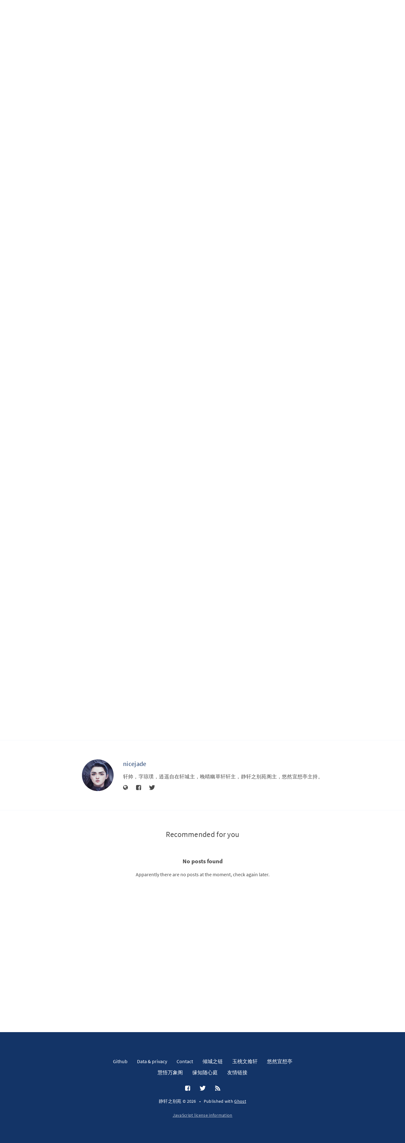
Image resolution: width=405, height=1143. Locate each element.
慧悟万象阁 (170, 1072)
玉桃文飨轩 (245, 1061)
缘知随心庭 (205, 1072)
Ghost (240, 1101)
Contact (185, 1061)
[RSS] (217, 1088)
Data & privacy (152, 1061)
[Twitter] (152, 788)
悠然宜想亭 (279, 1061)
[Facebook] (138, 788)
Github (120, 1061)
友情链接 (237, 1072)
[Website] (125, 788)
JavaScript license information (203, 1115)
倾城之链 (212, 1061)
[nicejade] (98, 775)
